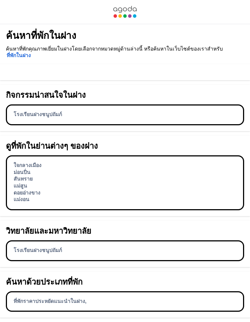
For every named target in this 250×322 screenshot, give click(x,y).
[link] (125, 12)
